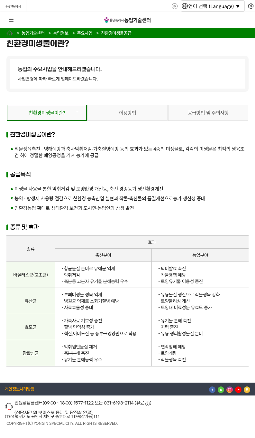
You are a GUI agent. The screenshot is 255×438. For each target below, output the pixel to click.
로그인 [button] (244, 20)
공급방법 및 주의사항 (208, 112)
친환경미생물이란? (47, 112)
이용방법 (127, 112)
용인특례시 (13, 6)
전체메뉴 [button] (11, 20)
